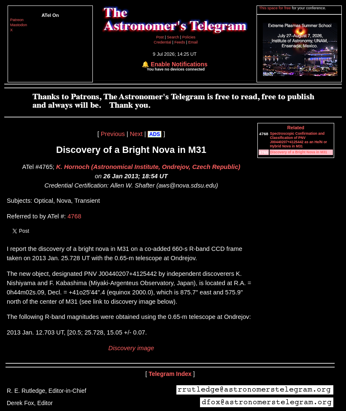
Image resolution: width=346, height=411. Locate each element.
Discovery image (131, 348)
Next (136, 134)
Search (173, 37)
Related (295, 127)
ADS (154, 134)
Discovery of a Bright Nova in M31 (298, 152)
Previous (113, 134)
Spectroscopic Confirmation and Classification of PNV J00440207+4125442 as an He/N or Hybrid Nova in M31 (298, 139)
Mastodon (18, 25)
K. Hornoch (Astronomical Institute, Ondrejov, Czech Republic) (148, 166)
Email (193, 42)
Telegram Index (170, 373)
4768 (74, 216)
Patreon (17, 20)
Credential (163, 42)
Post (160, 37)
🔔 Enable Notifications (174, 64)
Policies (188, 37)
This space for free (275, 8)
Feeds (179, 42)
